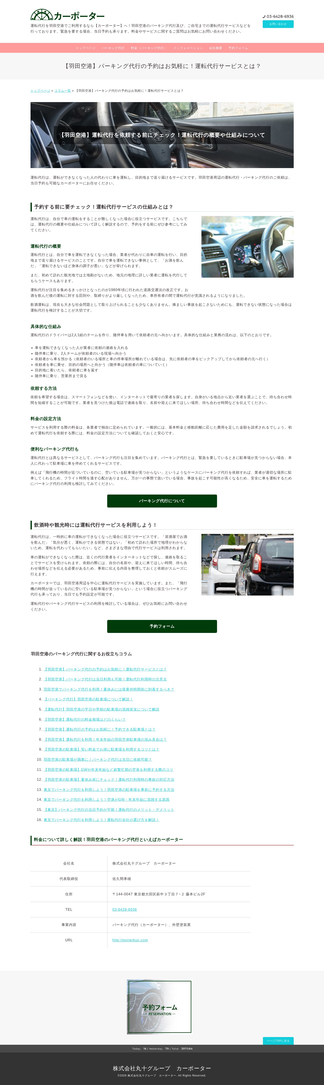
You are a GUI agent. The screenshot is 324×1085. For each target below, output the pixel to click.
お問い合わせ (278, 24)
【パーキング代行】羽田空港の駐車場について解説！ (88, 699)
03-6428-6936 (280, 16)
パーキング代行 (113, 48)
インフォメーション (188, 48)
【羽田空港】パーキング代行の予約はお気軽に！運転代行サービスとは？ (105, 669)
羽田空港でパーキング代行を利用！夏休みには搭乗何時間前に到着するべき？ (109, 689)
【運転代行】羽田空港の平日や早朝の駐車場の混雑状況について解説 (101, 709)
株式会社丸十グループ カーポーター (162, 1068)
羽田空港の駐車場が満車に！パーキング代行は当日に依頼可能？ (98, 759)
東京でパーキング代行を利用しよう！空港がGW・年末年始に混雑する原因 (107, 799)
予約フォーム (238, 48)
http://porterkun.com (130, 940)
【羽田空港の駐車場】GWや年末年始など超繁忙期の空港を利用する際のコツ (109, 770)
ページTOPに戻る (278, 1040)
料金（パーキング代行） (149, 48)
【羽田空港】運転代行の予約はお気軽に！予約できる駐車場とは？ (100, 729)
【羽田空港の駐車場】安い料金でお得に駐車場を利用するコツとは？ (101, 749)
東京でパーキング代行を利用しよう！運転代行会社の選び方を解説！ (101, 820)
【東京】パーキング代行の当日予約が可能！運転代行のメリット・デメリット (109, 810)
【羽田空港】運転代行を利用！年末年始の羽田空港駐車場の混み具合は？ (105, 739)
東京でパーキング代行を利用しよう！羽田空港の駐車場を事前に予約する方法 (109, 790)
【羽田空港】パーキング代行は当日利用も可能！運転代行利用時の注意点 (105, 679)
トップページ (86, 48)
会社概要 (215, 48)
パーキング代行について (162, 501)
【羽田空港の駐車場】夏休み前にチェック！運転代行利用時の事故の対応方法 (109, 779)
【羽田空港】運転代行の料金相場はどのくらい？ (85, 719)
